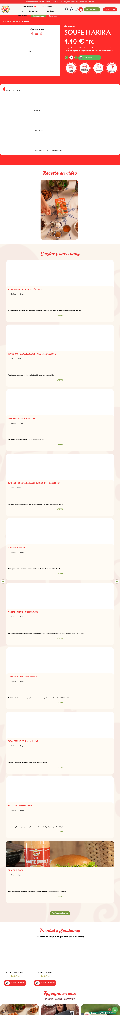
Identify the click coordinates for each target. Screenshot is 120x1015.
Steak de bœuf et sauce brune (22, 677)
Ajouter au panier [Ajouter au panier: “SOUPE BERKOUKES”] (18, 985)
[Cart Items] (79, 9)
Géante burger (15, 870)
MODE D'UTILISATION (12, 90)
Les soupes (12, 21)
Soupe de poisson (16, 548)
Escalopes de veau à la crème (23, 741)
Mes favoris (22, 15)
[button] (60, 89)
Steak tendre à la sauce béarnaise (25, 290)
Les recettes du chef (31, 11)
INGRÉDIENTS (23, 130)
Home (4, 21)
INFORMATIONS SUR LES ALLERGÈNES (33, 150)
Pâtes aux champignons (20, 806)
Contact (50, 11)
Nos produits (29, 6)
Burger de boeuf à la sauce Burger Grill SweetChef (34, 483)
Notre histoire (47, 6)
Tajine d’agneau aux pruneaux (23, 612)
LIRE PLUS (60, 315)
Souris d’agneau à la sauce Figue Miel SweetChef (32, 354)
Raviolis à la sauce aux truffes (24, 419)
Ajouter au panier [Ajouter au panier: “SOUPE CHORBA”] (48, 985)
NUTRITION (22, 110)
